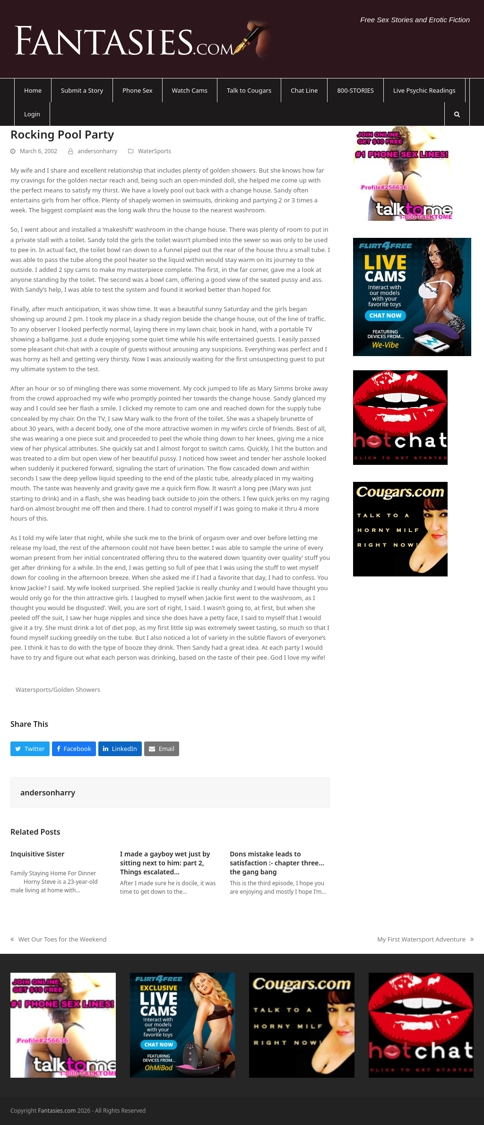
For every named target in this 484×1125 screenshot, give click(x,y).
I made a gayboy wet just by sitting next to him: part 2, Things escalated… (165, 863)
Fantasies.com (57, 1111)
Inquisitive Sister (37, 853)
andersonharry (97, 151)
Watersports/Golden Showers (58, 689)
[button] (457, 114)
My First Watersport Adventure (425, 939)
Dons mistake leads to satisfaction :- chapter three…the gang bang (277, 863)
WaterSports (154, 151)
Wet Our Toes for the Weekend (58, 939)
